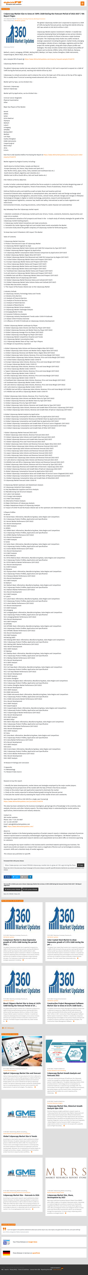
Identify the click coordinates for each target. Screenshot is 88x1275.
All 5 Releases (7, 1028)
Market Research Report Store (55, 1192)
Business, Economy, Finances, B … (19, 935)
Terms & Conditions (23, 1269)
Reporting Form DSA (46, 1269)
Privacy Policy (13, 1269)
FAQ (2, 1269)
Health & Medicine (59, 1068)
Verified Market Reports (9, 1070)
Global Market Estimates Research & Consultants (16, 1133)
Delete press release (12, 889)
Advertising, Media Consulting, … (19, 1132)
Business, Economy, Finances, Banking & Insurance (31, 19)
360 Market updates (19, 20)
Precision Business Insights (54, 1103)
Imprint (6, 1269)
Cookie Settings (57, 1269)
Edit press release (30, 889)
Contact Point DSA (35, 1269)
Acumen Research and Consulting (56, 1070)
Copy (80, 865)
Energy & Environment (60, 999)
